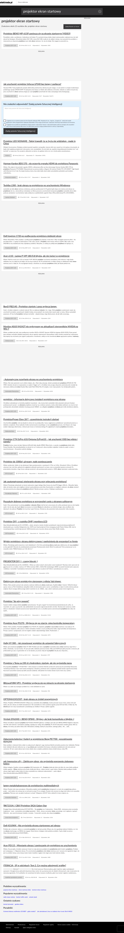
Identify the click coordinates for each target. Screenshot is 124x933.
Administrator (10, 924)
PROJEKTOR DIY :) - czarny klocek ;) (20, 561)
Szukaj (99, 11)
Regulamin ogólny (48, 924)
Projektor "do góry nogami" (16, 601)
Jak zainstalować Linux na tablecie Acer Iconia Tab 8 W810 (54, 911)
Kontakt (16, 927)
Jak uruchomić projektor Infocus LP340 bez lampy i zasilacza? (32, 84)
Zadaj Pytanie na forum (72, 26)
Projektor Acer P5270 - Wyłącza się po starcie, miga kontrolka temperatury (39, 623)
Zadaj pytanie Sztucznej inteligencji (20, 131)
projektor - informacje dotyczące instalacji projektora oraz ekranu (34, 399)
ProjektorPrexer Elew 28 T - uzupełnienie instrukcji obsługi (31, 419)
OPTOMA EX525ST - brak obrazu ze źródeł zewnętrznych (30, 699)
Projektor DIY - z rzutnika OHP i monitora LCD (25, 521)
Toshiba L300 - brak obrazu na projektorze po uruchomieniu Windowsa (36, 185)
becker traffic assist (22, 897)
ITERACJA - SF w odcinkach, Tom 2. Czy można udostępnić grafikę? (34, 865)
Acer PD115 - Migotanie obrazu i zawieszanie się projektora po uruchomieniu (40, 845)
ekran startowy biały (25, 890)
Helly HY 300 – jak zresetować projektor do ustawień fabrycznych (34, 643)
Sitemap (8, 927)
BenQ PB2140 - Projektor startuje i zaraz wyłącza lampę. (30, 306)
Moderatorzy (21, 924)
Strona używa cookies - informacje (68, 924)
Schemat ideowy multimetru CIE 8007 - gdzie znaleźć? (19, 911)
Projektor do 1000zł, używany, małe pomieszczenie (27, 462)
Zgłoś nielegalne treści (29, 927)
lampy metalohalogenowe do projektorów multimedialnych (31, 786)
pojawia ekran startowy (10, 890)
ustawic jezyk (33, 897)
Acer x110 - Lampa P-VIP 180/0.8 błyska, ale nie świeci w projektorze (36, 256)
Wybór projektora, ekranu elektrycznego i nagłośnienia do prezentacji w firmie (40, 541)
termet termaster (8, 904)
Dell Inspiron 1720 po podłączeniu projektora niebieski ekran (32, 236)
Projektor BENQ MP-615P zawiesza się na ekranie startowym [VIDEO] (36, 34)
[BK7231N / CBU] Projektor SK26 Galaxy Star (25, 806)
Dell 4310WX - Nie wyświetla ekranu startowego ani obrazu (31, 826)
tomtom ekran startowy (39, 890)
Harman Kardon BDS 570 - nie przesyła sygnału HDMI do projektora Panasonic (40, 164)
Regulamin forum (34, 924)
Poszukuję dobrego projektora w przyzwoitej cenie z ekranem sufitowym (37, 501)
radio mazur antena (9, 897)
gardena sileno (19, 904)
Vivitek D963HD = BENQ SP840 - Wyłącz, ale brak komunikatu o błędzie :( (38, 719)
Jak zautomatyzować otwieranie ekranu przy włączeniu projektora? (35, 482)
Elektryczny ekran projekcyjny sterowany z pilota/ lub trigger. (32, 581)
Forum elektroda (23, 2)
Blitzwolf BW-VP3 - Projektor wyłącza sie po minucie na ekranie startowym (39, 683)
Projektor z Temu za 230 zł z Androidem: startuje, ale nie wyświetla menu (37, 663)
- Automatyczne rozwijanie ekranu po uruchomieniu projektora (33, 379)
